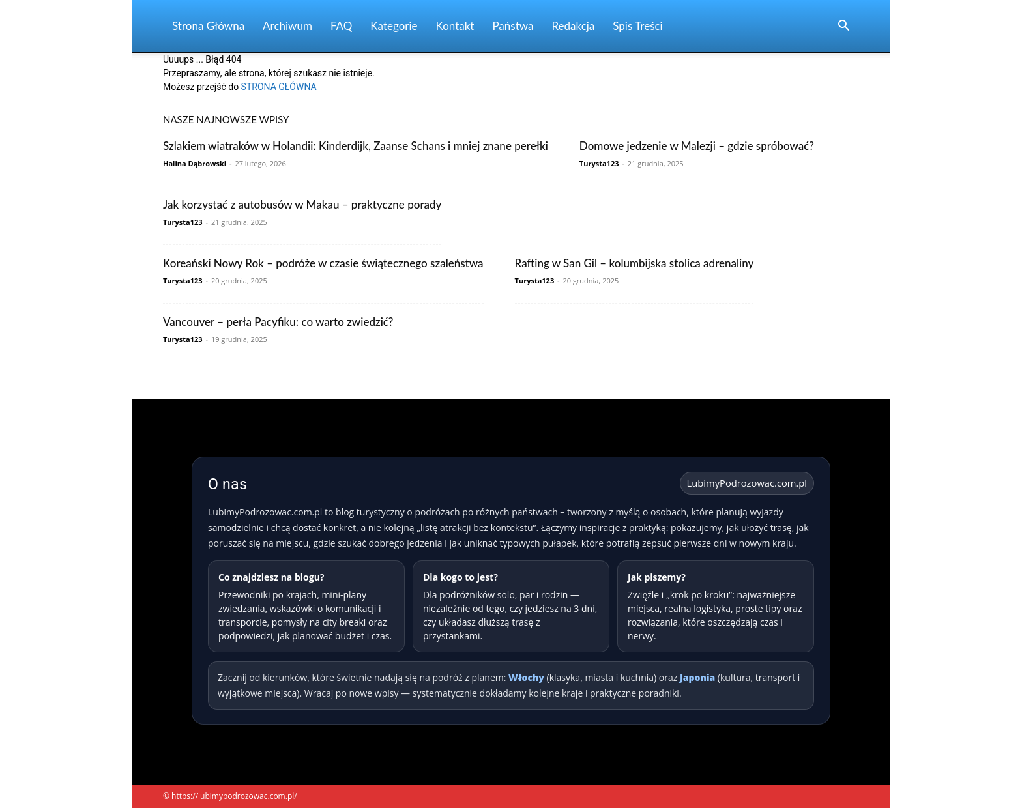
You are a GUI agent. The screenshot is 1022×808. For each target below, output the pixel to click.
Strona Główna (208, 26)
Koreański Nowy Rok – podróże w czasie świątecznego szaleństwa (323, 263)
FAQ (341, 26)
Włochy (526, 677)
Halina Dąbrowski (194, 163)
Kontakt (455, 26)
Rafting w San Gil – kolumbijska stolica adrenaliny (634, 263)
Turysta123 (599, 163)
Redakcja (572, 26)
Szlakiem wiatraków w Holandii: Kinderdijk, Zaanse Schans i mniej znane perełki (355, 145)
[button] (843, 27)
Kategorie (393, 26)
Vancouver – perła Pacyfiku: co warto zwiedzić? (278, 321)
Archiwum (287, 26)
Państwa (512, 26)
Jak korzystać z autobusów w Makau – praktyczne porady (302, 204)
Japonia (697, 677)
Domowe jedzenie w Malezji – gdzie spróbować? (696, 145)
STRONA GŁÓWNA (279, 86)
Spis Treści (637, 26)
